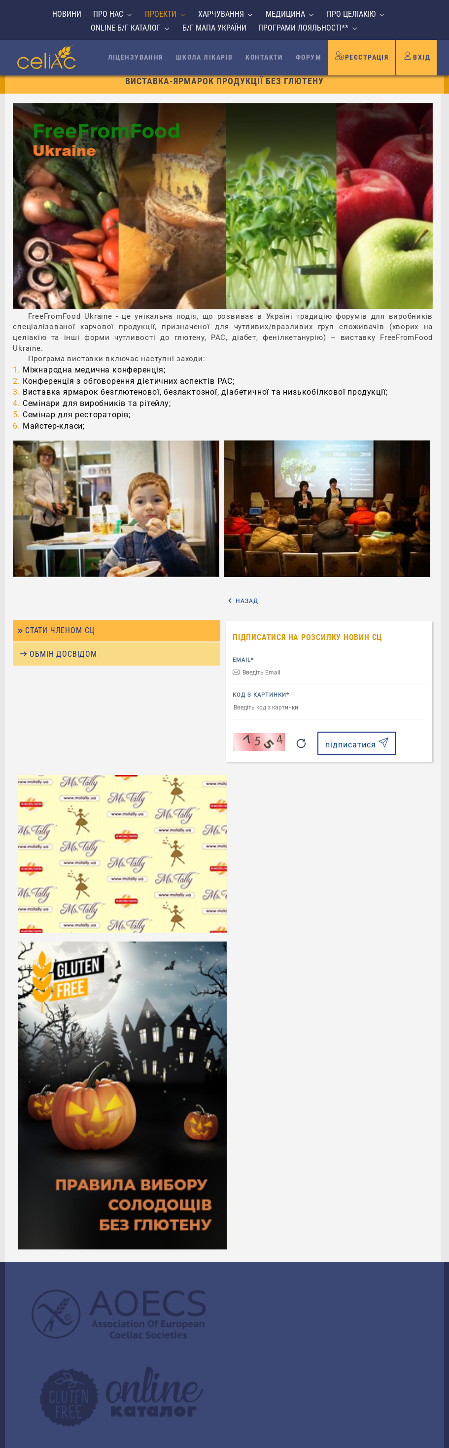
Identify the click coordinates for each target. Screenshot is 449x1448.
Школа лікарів (204, 57)
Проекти (160, 14)
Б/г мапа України (214, 28)
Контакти (264, 57)
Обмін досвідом (63, 678)
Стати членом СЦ (61, 655)
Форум (308, 57)
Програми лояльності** (303, 28)
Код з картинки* (263, 717)
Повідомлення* (266, 1286)
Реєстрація (361, 55)
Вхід (416, 55)
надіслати (363, 1374)
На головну (74, 76)
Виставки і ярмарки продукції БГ (219, 76)
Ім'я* (247, 1181)
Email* (245, 682)
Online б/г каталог (126, 28)
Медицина (285, 14)
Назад (344, 624)
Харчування (221, 14)
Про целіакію (351, 14)
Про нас (108, 14)
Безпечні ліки (55, 1256)
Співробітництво (60, 1232)
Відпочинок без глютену (75, 1244)
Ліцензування (135, 57)
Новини (66, 14)
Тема (248, 1251)
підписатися (358, 766)
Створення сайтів (364, 1436)
